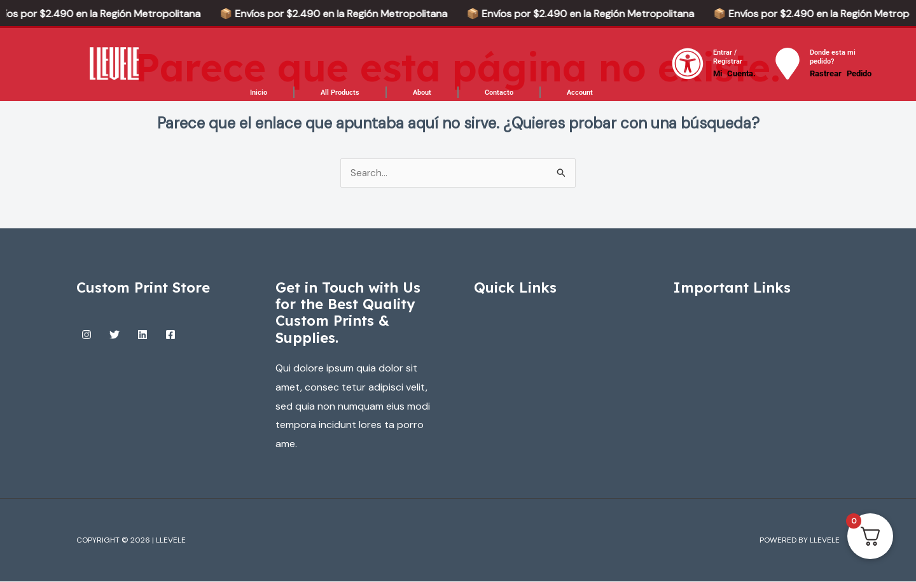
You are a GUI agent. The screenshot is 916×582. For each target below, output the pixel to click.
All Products (340, 92)
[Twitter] (114, 335)
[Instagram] (86, 335)
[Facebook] (170, 335)
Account (580, 92)
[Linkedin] (142, 335)
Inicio (258, 92)
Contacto (499, 92)
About (422, 92)
